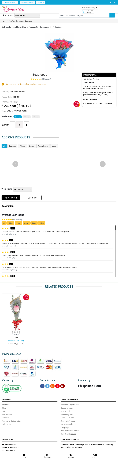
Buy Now (32, 197)
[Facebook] (42, 385)
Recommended (10, 2)
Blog (4, 407)
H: (105, 104)
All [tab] (4, 146)
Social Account (47, 379)
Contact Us (7, 438)
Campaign (65, 426)
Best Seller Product (27, 2)
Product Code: (10, 97)
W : (96, 104)
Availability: (13, 91)
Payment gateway (10, 353)
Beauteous (28, 21)
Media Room (7, 413)
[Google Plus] (62, 385)
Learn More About (69, 399)
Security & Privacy (68, 420)
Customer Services (70, 438)
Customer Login (67, 407)
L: (87, 104)
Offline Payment (67, 413)
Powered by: (84, 379)
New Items (40, 2)
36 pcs (26, 117)
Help (112, 2)
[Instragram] (52, 385)
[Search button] (112, 15)
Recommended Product (70, 430)
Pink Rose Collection (16, 21)
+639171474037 (13, 446)
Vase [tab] (54, 146)
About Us (5, 404)
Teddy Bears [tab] (43, 146)
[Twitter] (47, 385)
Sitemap (5, 417)
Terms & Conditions (68, 423)
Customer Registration (70, 404)
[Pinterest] (57, 385)
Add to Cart (11, 197)
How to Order (66, 410)
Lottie (16, 337)
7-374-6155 (11, 449)
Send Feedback (10, 443)
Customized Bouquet (89, 8)
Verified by (7, 379)
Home (4, 21)
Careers (5, 410)
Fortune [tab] (12, 146)
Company (6, 399)
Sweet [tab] (31, 146)
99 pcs (36, 117)
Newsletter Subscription (11, 420)
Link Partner (7, 423)
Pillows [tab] (22, 146)
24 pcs (17, 117)
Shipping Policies (67, 417)
